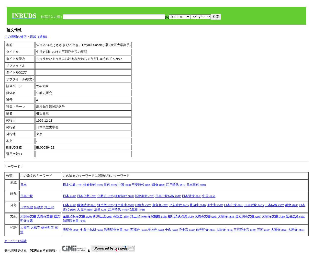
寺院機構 (157, 216)
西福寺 (138, 230)
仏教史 (105, 196)
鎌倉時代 (93, 185)
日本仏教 (72, 185)
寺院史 (121, 216)
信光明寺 (47, 227)
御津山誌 (102, 216)
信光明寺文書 (248, 216)
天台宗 (85, 209)
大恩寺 (35, 227)
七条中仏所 (91, 230)
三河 (263, 230)
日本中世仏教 (168, 196)
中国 (124, 185)
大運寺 (279, 230)
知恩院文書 (74, 220)
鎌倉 (158, 185)
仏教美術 (144, 196)
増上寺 (155, 230)
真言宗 (160, 205)
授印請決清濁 (181, 216)
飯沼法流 (295, 216)
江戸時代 (176, 185)
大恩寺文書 (45, 216)
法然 (100, 209)
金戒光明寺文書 (77, 216)
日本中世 (26, 196)
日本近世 (191, 196)
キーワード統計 (15, 241)
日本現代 (196, 185)
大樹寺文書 (28, 216)
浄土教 (105, 205)
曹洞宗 (198, 205)
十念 (171, 230)
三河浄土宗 (245, 230)
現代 (110, 185)
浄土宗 (49, 207)
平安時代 (141, 185)
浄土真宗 (124, 205)
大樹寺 (226, 216)
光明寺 (71, 230)
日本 (23, 185)
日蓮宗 (143, 205)
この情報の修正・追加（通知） (26, 36)
